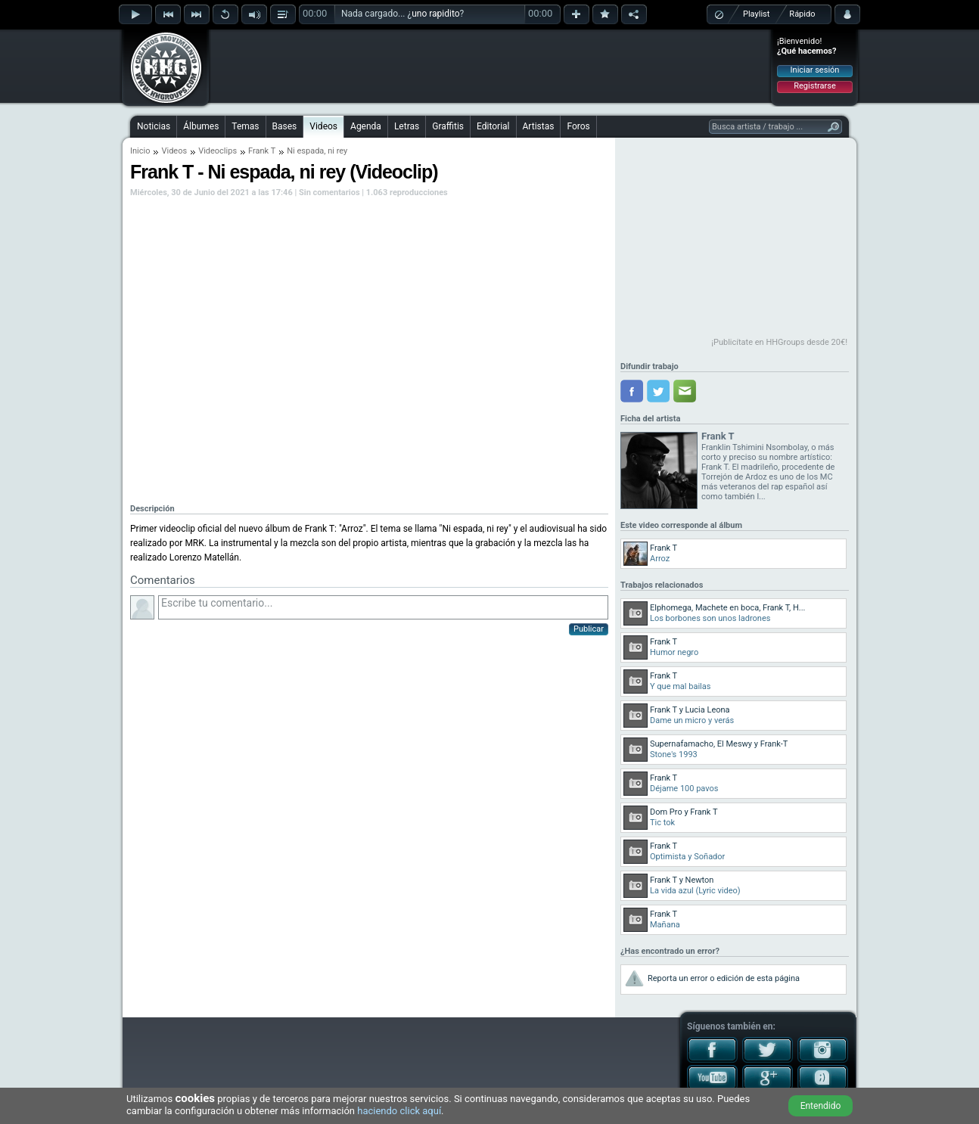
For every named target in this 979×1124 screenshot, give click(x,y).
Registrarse (814, 86)
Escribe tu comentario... (383, 607)
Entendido (820, 1106)
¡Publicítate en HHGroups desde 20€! (779, 342)
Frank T (261, 151)
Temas (245, 126)
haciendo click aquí (399, 1110)
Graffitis (448, 126)
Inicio (140, 151)
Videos (323, 126)
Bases (284, 126)
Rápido (802, 14)
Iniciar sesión (815, 70)
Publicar (588, 629)
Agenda (365, 126)
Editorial (493, 126)
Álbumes (201, 126)
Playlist (756, 14)
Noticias (153, 126)
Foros (578, 126)
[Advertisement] (490, 66)
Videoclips (217, 151)
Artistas (539, 126)
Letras (406, 126)
